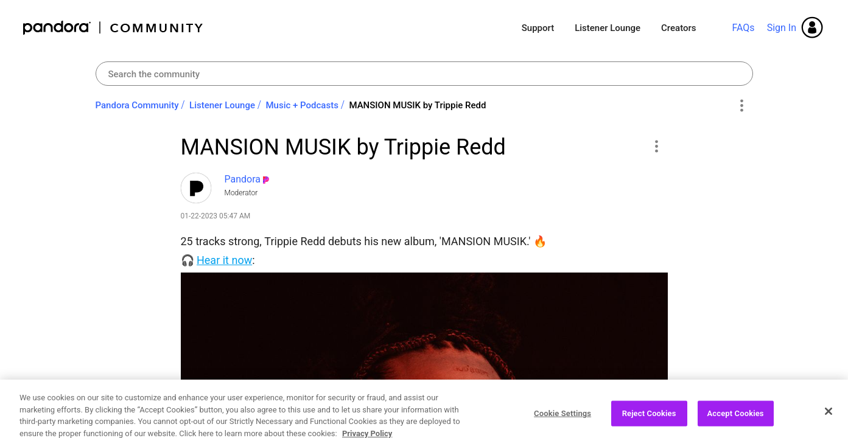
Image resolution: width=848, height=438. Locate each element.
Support (538, 28)
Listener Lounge (607, 28)
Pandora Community (113, 27)
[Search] (424, 73)
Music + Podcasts (301, 105)
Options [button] (742, 105)
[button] (656, 146)
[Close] (828, 421)
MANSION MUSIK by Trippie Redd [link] (417, 105)
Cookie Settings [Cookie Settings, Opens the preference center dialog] (562, 422)
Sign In (781, 27)
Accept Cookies (735, 422)
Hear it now (224, 260)
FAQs (743, 27)
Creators (678, 28)
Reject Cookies (649, 422)
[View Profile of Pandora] (243, 179)
